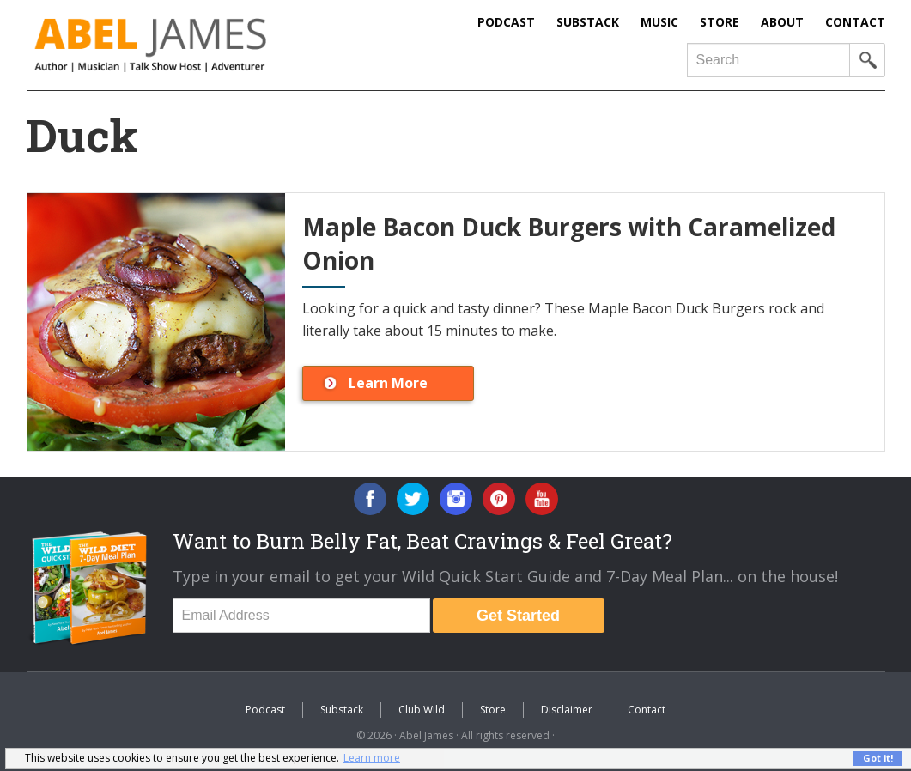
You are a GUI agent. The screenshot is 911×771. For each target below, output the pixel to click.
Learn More (388, 382)
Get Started (518, 615)
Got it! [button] (878, 757)
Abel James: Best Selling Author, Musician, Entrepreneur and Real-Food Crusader (185, 45)
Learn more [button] (371, 757)
